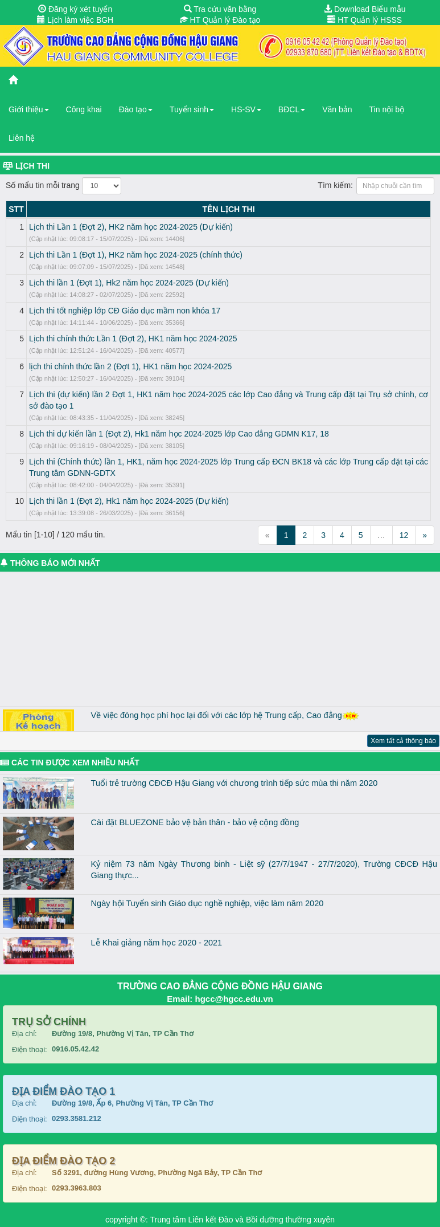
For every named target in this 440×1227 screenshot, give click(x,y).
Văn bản (337, 109)
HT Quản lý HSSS (364, 20)
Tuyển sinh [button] (192, 109)
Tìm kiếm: (376, 185)
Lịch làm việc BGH (75, 20)
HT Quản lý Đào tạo (220, 20)
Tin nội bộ (386, 109)
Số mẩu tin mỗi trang (63, 185)
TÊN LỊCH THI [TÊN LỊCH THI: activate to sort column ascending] (228, 209)
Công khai (84, 109)
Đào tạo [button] (136, 109)
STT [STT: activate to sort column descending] (16, 209)
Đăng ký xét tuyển (75, 9)
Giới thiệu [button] (29, 109)
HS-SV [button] (246, 109)
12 (404, 535)
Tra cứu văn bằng (220, 9)
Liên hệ (22, 137)
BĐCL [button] (291, 109)
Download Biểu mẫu (365, 9)
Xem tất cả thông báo (403, 741)
